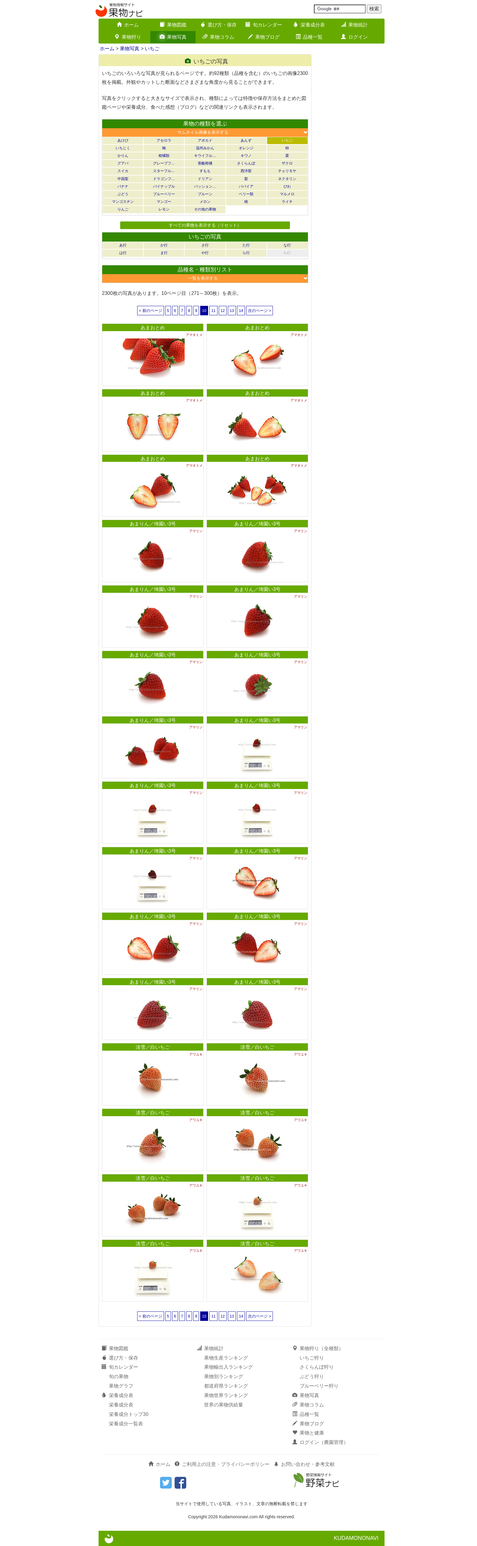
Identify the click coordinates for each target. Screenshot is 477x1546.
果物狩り (127, 37)
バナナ (122, 186)
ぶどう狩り (312, 1376)
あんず (246, 140)
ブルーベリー (164, 194)
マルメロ (287, 194)
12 (223, 310)
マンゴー (164, 202)
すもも (205, 171)
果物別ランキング (223, 1376)
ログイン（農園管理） (320, 1442)
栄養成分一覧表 (126, 1423)
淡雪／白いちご (153, 1047)
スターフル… (164, 171)
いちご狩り (312, 1357)
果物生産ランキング (226, 1357)
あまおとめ (153, 327)
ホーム (128, 24)
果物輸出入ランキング (228, 1367)
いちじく (123, 148)
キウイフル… (205, 156)
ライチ (287, 202)
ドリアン (205, 179)
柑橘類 (163, 156)
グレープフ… (164, 163)
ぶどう (122, 194)
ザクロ (287, 163)
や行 (205, 253)
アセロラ (164, 140)
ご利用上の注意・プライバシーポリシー (222, 1464)
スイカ (122, 171)
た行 (246, 245)
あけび (122, 140)
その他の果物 (205, 209)
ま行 (164, 253)
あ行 (123, 245)
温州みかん (205, 148)
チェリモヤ (287, 171)
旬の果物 (118, 1376)
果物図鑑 (173, 24)
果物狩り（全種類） (317, 1348)
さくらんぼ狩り (317, 1367)
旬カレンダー (263, 24)
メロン (205, 202)
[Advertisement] (351, 145)
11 (213, 310)
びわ (287, 186)
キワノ (246, 156)
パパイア (246, 186)
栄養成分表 (309, 24)
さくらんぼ (246, 163)
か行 (164, 245)
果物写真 (173, 37)
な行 (287, 245)
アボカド (205, 140)
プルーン (205, 194)
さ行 (205, 245)
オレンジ (246, 148)
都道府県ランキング (226, 1386)
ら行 (246, 253)
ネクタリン (287, 179)
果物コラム (218, 37)
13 (232, 310)
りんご (122, 209)
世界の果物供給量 (223, 1404)
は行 (123, 253)
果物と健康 (308, 1432)
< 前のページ (150, 310)
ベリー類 (246, 194)
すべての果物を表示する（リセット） (205, 225)
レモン (163, 209)
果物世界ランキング (226, 1395)
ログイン (354, 37)
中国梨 (122, 179)
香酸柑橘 (205, 163)
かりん (122, 156)
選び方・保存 (218, 24)
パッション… (205, 186)
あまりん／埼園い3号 (153, 523)
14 (241, 310)
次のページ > (259, 310)
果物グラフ (121, 1386)
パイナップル (164, 186)
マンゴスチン (123, 202)
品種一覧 (309, 37)
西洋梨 (246, 171)
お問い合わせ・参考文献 (304, 1464)
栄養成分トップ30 (128, 1414)
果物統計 (354, 24)
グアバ (122, 163)
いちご (152, 48)
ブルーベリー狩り (319, 1386)
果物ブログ (264, 37)
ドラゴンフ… (164, 179)
